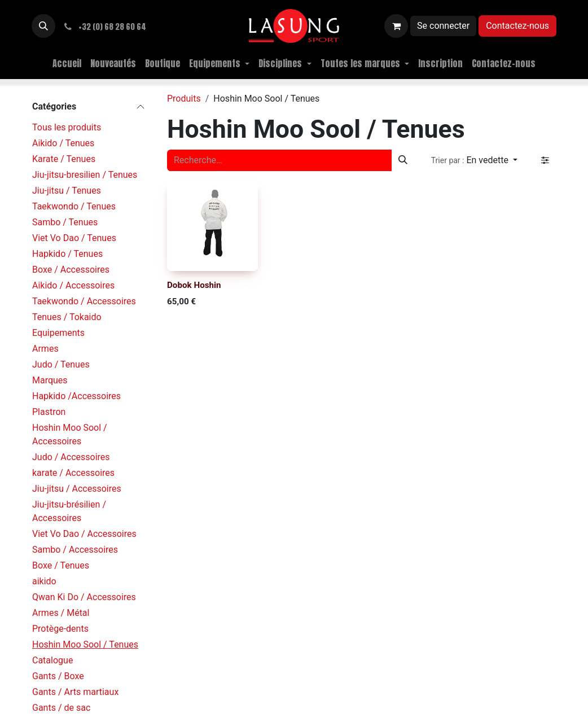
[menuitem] (67, 63)
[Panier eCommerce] (396, 26)
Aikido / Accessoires (73, 285)
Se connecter (443, 25)
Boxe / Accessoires (70, 269)
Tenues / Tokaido (67, 317)
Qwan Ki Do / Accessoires (84, 597)
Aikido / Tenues (63, 143)
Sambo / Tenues (65, 222)
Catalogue (52, 660)
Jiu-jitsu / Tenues (66, 190)
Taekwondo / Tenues (74, 206)
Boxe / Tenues (60, 565)
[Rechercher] (403, 160)
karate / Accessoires (73, 472)
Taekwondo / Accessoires (84, 301)
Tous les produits (66, 127)
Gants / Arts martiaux (75, 692)
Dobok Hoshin (194, 284)
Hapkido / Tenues (67, 253)
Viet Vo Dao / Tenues (74, 238)
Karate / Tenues (63, 159)
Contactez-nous (517, 25)
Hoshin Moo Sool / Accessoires (69, 434)
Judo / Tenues (61, 364)
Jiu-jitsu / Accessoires (76, 488)
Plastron (48, 411)
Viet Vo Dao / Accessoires (84, 533)
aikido (44, 581)
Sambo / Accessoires (75, 549)
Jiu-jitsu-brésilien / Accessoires (69, 511)
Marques (50, 380)
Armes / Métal (60, 612)
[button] (43, 26)
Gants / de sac (61, 707)
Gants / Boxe (58, 676)
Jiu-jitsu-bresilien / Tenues (84, 174)
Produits (184, 98)
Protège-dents (60, 628)
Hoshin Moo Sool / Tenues (85, 644)
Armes (45, 348)
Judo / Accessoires (71, 457)
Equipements (58, 332)
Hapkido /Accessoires (76, 396)
